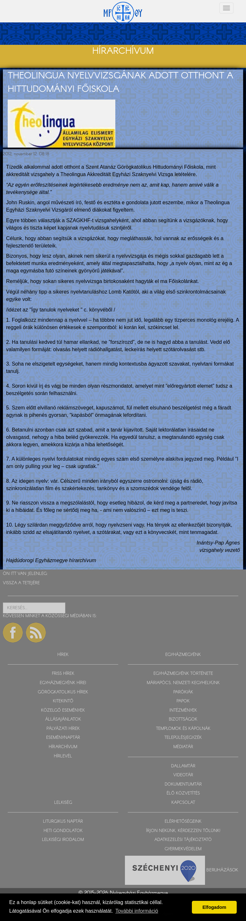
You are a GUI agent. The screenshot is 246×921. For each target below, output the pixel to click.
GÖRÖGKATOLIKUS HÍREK (63, 692)
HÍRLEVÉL (63, 756)
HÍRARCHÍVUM (63, 747)
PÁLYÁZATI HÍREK (63, 729)
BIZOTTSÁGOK (183, 719)
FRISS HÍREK (63, 674)
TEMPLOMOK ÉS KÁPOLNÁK (183, 729)
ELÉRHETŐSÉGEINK (183, 822)
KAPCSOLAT (183, 803)
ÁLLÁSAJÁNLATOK (63, 719)
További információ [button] (136, 911)
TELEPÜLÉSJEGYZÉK (183, 738)
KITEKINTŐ (63, 701)
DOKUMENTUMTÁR (183, 784)
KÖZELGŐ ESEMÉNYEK (63, 710)
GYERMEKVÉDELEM (183, 849)
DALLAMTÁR (183, 766)
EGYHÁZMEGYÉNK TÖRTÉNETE (183, 674)
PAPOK (183, 701)
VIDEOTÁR (183, 775)
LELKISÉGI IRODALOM (63, 840)
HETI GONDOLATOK (63, 831)
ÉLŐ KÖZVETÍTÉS (183, 793)
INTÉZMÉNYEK (183, 710)
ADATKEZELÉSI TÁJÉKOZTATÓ (183, 840)
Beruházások (222, 870)
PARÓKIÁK (183, 692)
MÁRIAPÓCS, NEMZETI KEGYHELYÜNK (183, 683)
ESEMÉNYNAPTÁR (63, 738)
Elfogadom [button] (214, 907)
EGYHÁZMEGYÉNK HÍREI (63, 683)
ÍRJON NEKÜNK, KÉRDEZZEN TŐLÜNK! (183, 831)
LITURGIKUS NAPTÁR (63, 822)
